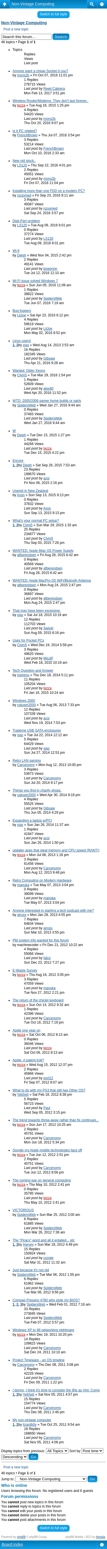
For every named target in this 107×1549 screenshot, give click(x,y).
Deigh (21, 255)
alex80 (48, 389)
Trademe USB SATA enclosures (37, 730)
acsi (46, 478)
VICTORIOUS (23, 1210)
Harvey (28, 1245)
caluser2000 (26, 705)
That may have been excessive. (37, 611)
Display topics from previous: (34, 1451)
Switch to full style (53, 14)
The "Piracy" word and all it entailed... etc (44, 1240)
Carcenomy (26, 765)
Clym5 (22, 375)
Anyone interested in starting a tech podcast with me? (53, 911)
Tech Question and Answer (33, 671)
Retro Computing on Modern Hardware (42, 880)
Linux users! (22, 341)
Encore (18, 461)
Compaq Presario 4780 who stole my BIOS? (46, 1300)
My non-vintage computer (32, 1420)
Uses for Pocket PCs (28, 640)
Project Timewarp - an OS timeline (38, 1360)
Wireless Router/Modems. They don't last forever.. (50, 101)
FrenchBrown (27, 135)
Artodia (100, 1536)
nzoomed (24, 195)
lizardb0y (30, 1425)
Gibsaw (49, 358)
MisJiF (48, 658)
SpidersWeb (52, 298)
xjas (26, 345)
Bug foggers (22, 311)
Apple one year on (26, 1030)
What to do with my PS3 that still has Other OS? (49, 1090)
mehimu (23, 675)
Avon (21, 495)
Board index (12, 1544)
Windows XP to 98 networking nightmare (43, 1330)
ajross (21, 915)
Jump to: (7, 1479)
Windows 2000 (24, 701)
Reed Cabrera (54, 89)
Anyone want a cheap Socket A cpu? (40, 71)
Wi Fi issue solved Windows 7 (35, 281)
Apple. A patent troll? (28, 1060)
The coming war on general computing (42, 1180)
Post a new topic (16, 29)
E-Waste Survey (25, 970)
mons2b (23, 75)
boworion (50, 269)
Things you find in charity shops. (37, 790)
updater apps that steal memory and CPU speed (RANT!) (56, 850)
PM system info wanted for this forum (41, 940)
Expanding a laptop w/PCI (32, 820)
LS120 (22, 165)
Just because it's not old (31, 1270)
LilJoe (21, 315)
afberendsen (26, 555)
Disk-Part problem (26, 221)
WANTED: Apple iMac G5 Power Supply (43, 551)
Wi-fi (16, 251)
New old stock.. (24, 161)
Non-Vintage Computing (33, 4)
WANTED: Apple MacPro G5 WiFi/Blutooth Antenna (52, 581)
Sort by (86, 1451)
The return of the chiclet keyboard (38, 1000)
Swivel (48, 628)
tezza (21, 105)
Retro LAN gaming (27, 761)
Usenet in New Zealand (30, 491)
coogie (48, 1258)
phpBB (21, 1536)
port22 (48, 1078)
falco (47, 958)
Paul (46, 1108)
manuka (23, 885)
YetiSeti (23, 1095)
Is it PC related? (25, 131)
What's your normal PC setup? (36, 521)
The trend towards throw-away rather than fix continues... (56, 1120)
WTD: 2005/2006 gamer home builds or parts (47, 401)
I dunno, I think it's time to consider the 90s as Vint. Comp (56, 1390)
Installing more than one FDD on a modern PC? (49, 191)
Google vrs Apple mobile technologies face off (47, 1150)
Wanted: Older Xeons (29, 371)
